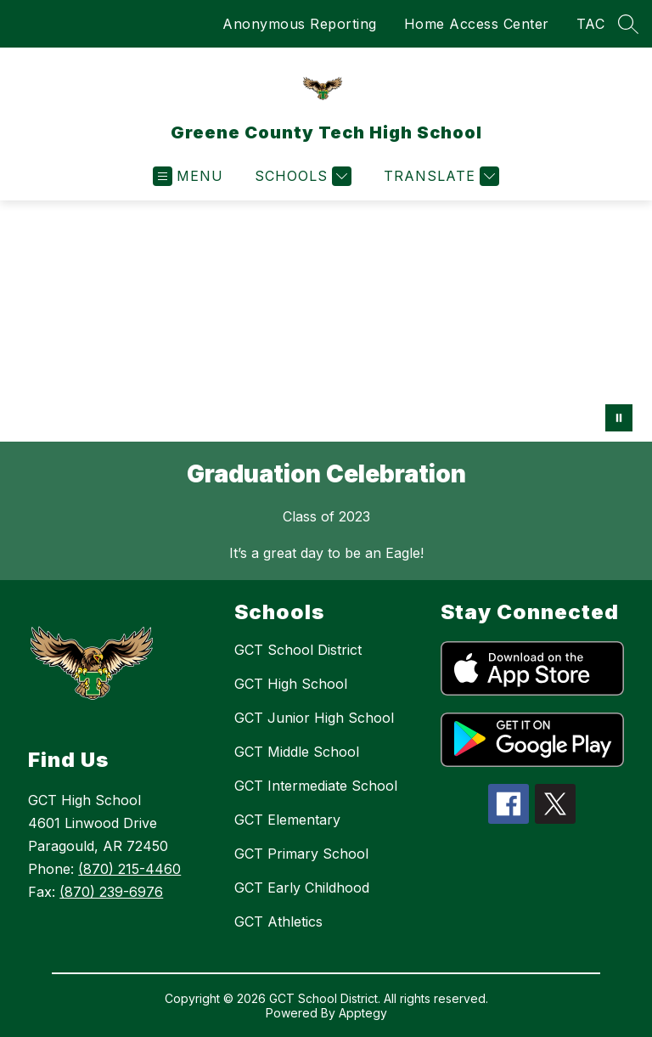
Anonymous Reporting (299, 23)
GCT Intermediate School (315, 785)
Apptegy (363, 1013)
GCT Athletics (278, 921)
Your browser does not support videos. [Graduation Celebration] (326, 321)
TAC (590, 23)
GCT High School (290, 683)
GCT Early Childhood (301, 887)
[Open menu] (188, 176)
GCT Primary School (301, 853)
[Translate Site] (439, 176)
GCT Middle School (296, 751)
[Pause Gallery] (618, 417)
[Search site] (628, 24)
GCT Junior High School (314, 717)
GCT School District (298, 649)
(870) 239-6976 (111, 891)
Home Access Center (476, 23)
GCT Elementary (287, 819)
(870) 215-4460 (129, 868)
